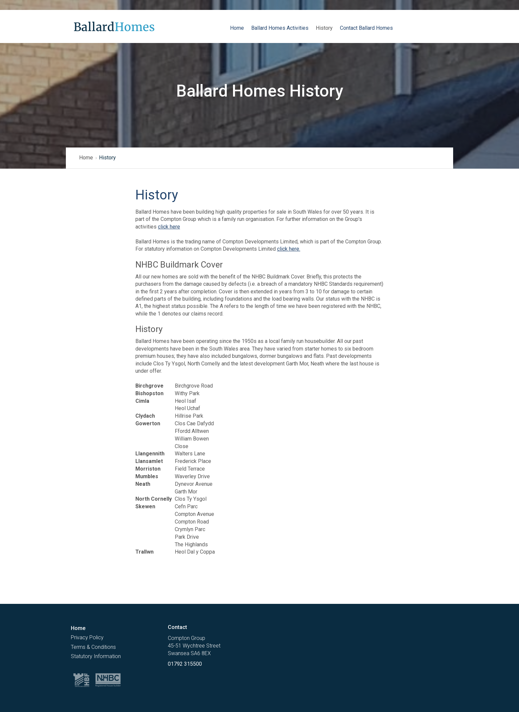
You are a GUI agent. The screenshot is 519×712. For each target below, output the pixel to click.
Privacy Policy (87, 637)
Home (86, 157)
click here (169, 227)
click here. (288, 249)
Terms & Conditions (93, 647)
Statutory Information (96, 656)
